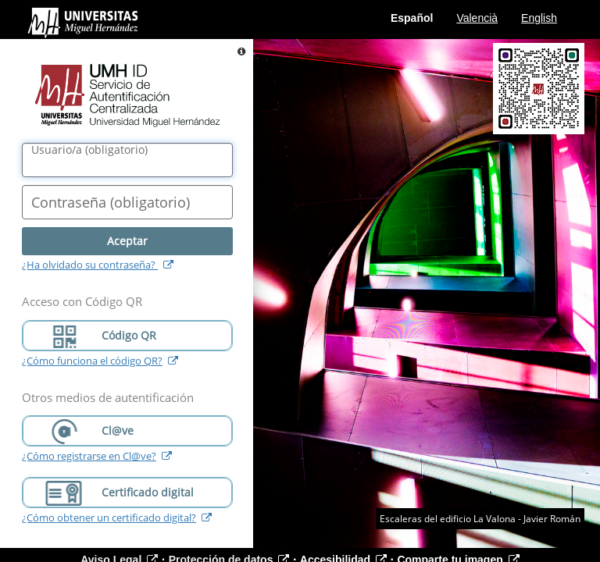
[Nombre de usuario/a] (127, 160)
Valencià (477, 18)
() (89, 149)
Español (412, 18)
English (539, 18)
